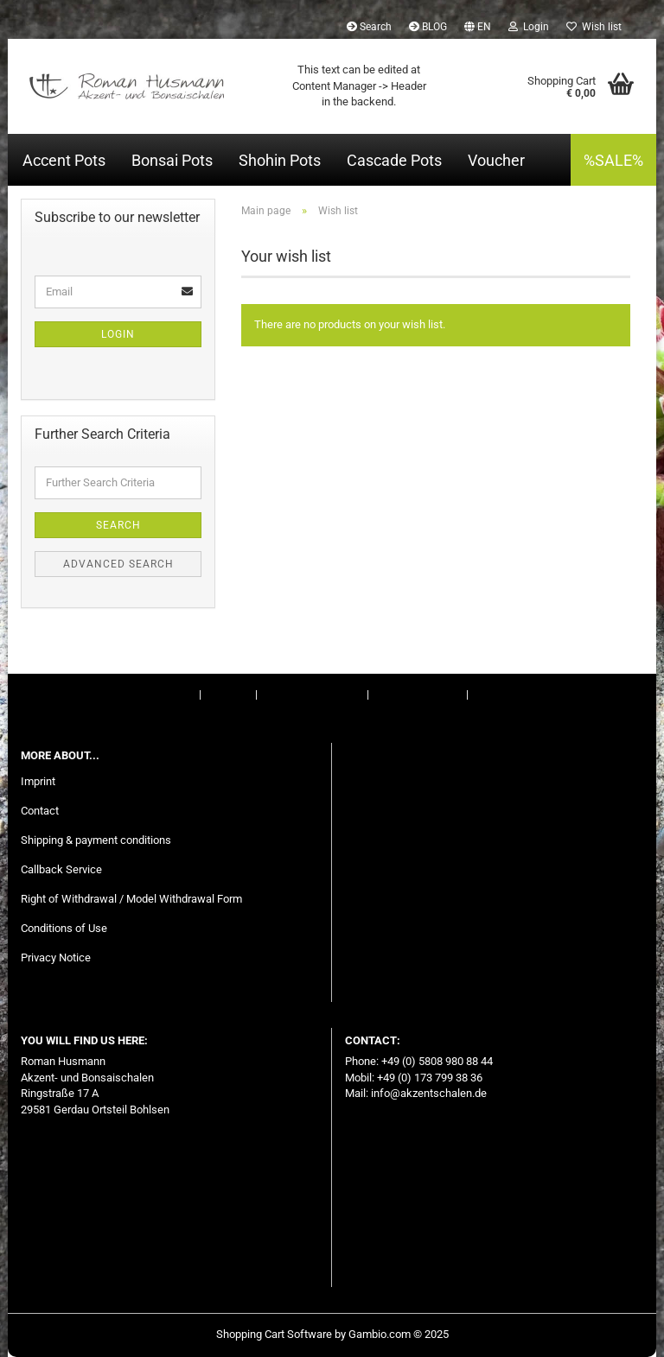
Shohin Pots (280, 160)
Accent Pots (63, 160)
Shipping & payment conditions (96, 840)
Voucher (496, 160)
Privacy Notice (56, 957)
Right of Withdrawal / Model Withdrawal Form (131, 898)
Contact (228, 694)
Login (118, 334)
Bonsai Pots (172, 160)
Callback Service (61, 869)
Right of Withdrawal (311, 694)
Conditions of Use (417, 694)
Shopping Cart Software (274, 1334)
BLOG (428, 27)
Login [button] (528, 27)
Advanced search (118, 564)
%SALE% (613, 160)
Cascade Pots (394, 160)
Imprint (179, 694)
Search (369, 27)
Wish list (594, 27)
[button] (478, 26)
